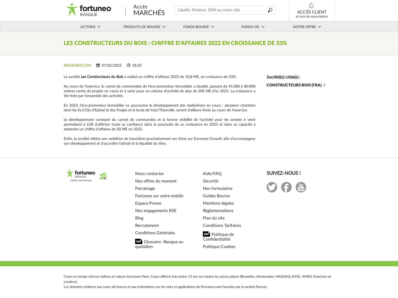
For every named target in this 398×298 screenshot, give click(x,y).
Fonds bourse (199, 27)
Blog (139, 218)
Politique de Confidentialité (218, 236)
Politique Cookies (219, 247)
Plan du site (214, 218)
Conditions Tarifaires (222, 225)
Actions (90, 27)
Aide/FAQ (212, 174)
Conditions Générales (155, 233)
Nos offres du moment (156, 181)
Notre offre (307, 27)
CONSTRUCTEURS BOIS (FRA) (296, 85)
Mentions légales (218, 203)
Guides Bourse (216, 196)
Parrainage (145, 188)
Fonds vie (253, 27)
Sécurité (210, 181)
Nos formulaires (217, 188)
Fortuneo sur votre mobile (159, 196)
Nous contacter (149, 174)
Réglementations (218, 211)
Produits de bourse (144, 27)
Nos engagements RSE (155, 211)
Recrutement (147, 225)
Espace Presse (148, 203)
